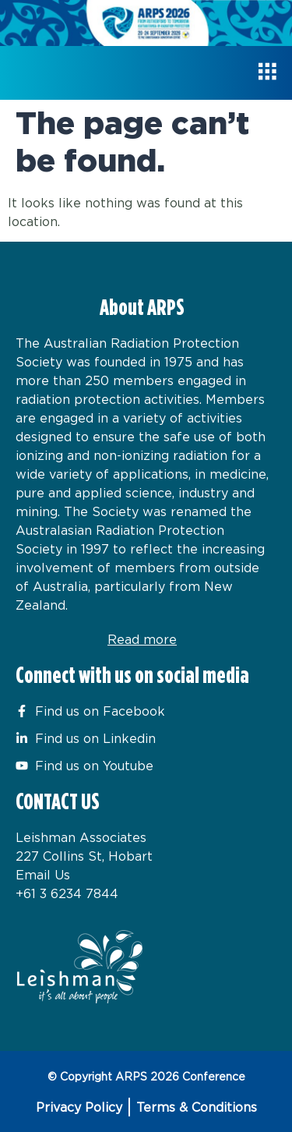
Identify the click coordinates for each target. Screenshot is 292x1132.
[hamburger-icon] (266, 73)
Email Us (43, 875)
